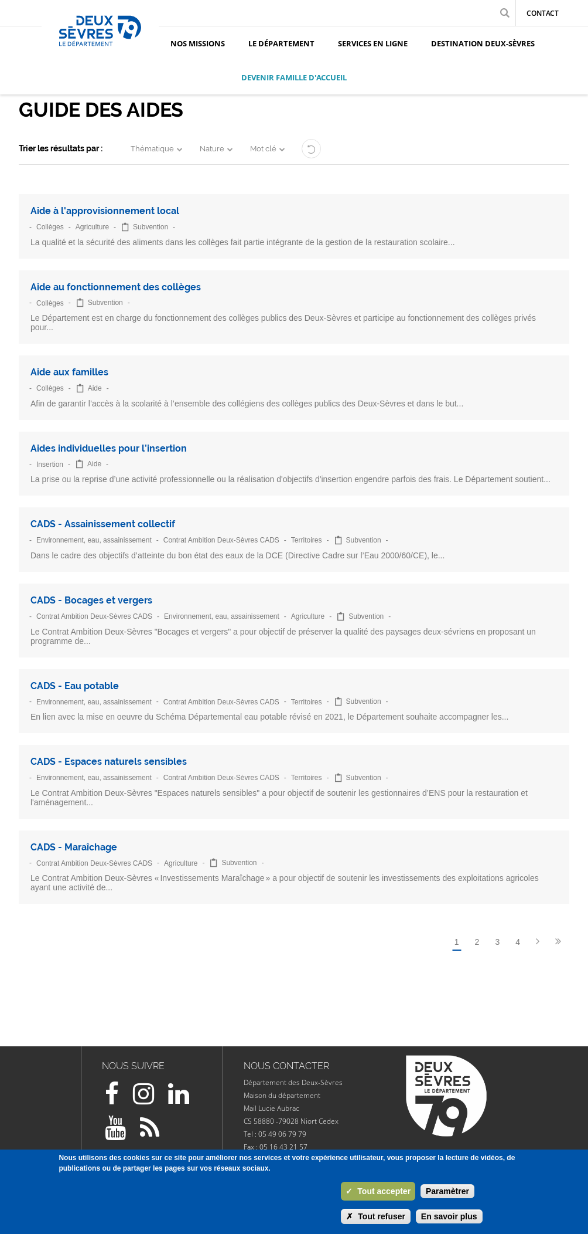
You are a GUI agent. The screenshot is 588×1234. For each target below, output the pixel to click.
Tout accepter (378, 1191)
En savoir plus (449, 1216)
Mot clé (263, 148)
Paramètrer (447, 1191)
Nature (212, 148)
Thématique (152, 148)
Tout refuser (375, 1216)
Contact (543, 13)
